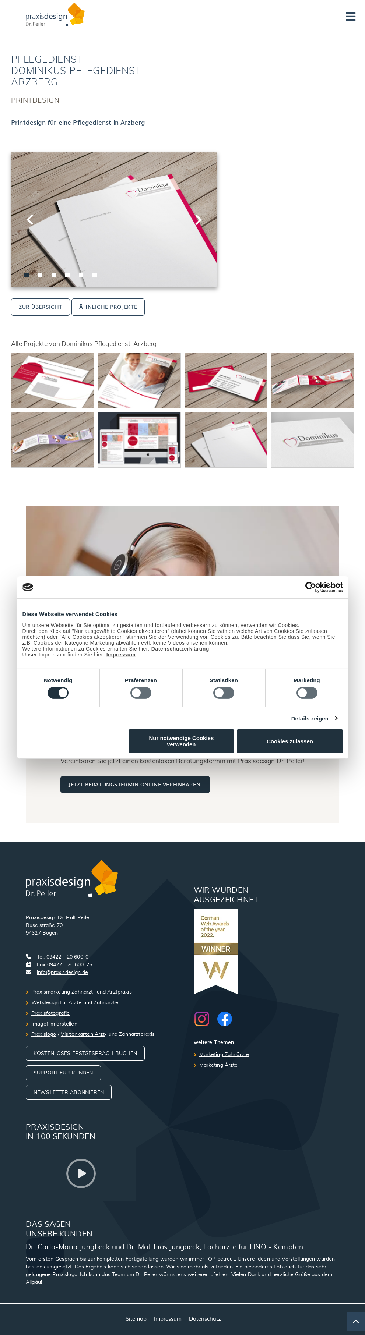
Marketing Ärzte (218, 1065)
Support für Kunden (63, 1073)
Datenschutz (205, 1319)
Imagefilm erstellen (54, 1024)
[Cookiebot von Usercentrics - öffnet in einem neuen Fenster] (310, 587)
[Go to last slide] (30, 220)
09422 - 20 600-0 (67, 957)
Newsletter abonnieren (69, 1092)
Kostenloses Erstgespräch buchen (85, 1053)
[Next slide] (198, 220)
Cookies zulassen (290, 741)
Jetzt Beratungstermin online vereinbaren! (135, 784)
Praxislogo (43, 1034)
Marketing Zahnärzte (224, 1054)
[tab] (26, 275)
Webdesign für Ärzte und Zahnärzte (74, 1002)
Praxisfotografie (50, 1013)
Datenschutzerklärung (180, 649)
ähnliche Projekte (108, 306)
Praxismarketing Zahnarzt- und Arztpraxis (81, 992)
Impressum (121, 655)
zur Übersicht (40, 306)
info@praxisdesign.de (62, 972)
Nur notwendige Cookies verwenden (181, 741)
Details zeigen (310, 718)
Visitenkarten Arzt (83, 1034)
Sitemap (136, 1319)
